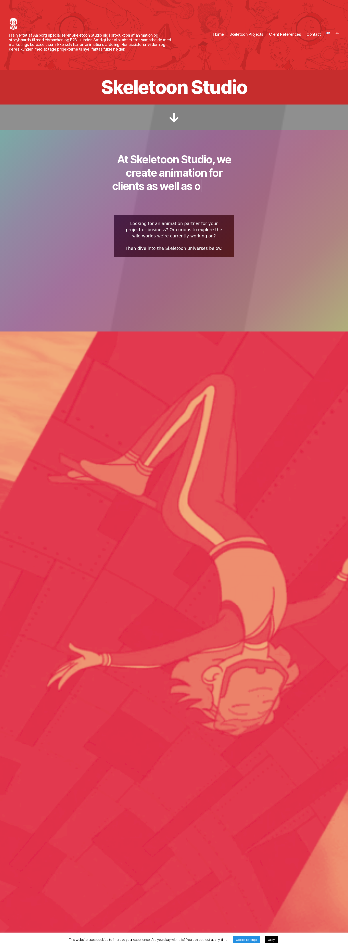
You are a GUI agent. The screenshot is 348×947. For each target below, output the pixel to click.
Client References (285, 37)
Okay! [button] (271, 939)
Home (218, 37)
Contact (313, 37)
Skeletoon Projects (246, 37)
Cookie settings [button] (246, 939)
